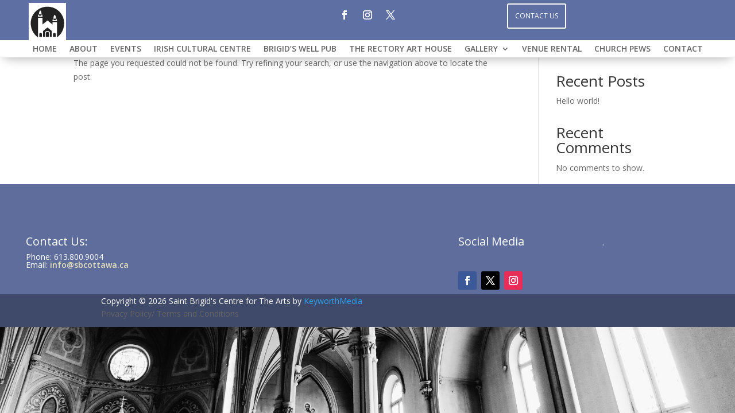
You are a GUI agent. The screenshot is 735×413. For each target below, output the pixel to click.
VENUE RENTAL (552, 49)
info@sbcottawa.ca (89, 264)
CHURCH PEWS (622, 49)
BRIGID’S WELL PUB (300, 49)
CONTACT (683, 49)
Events (125, 49)
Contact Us (536, 16)
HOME (45, 49)
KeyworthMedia (333, 300)
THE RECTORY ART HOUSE (400, 49)
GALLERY (481, 49)
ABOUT (83, 49)
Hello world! (577, 100)
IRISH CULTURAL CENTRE (202, 49)
